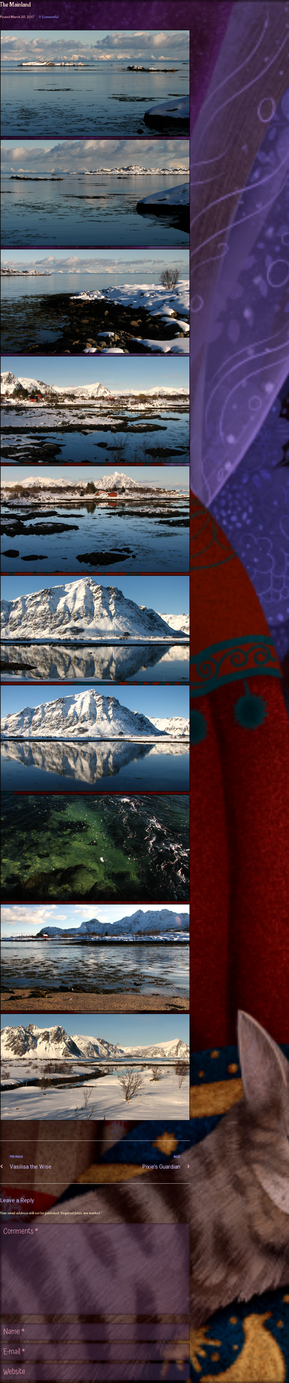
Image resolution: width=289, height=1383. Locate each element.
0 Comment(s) (49, 16)
